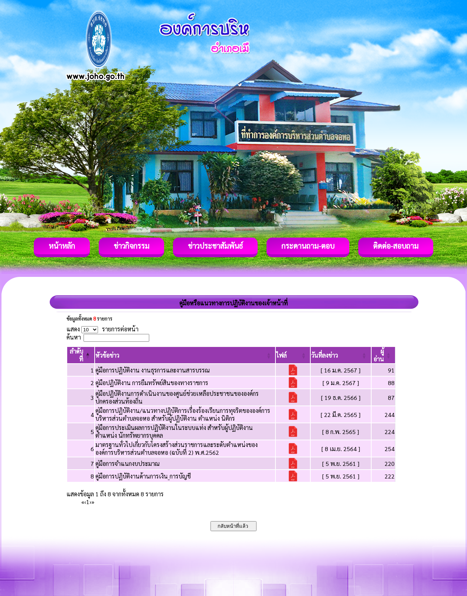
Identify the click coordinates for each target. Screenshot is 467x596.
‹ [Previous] (85, 502)
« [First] (82, 502)
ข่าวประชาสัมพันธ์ (215, 246)
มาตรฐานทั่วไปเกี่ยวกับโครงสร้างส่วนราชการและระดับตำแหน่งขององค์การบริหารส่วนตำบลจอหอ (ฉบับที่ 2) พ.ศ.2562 (176, 448)
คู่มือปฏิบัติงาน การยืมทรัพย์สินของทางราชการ (151, 383)
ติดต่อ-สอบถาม (395, 246)
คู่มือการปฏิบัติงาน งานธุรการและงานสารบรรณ (152, 370)
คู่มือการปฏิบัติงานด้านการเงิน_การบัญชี (143, 476)
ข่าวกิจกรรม (131, 246)
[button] (107, 355)
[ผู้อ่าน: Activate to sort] (383, 355)
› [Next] (90, 502)
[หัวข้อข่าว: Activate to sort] (185, 355)
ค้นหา (73, 337)
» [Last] (92, 502)
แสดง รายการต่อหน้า (102, 329)
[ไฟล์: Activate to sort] (293, 355)
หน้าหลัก (62, 246)
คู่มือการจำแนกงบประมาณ (127, 463)
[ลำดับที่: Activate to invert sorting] (80, 355)
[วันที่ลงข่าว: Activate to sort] (340, 355)
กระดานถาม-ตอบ (307, 246)
